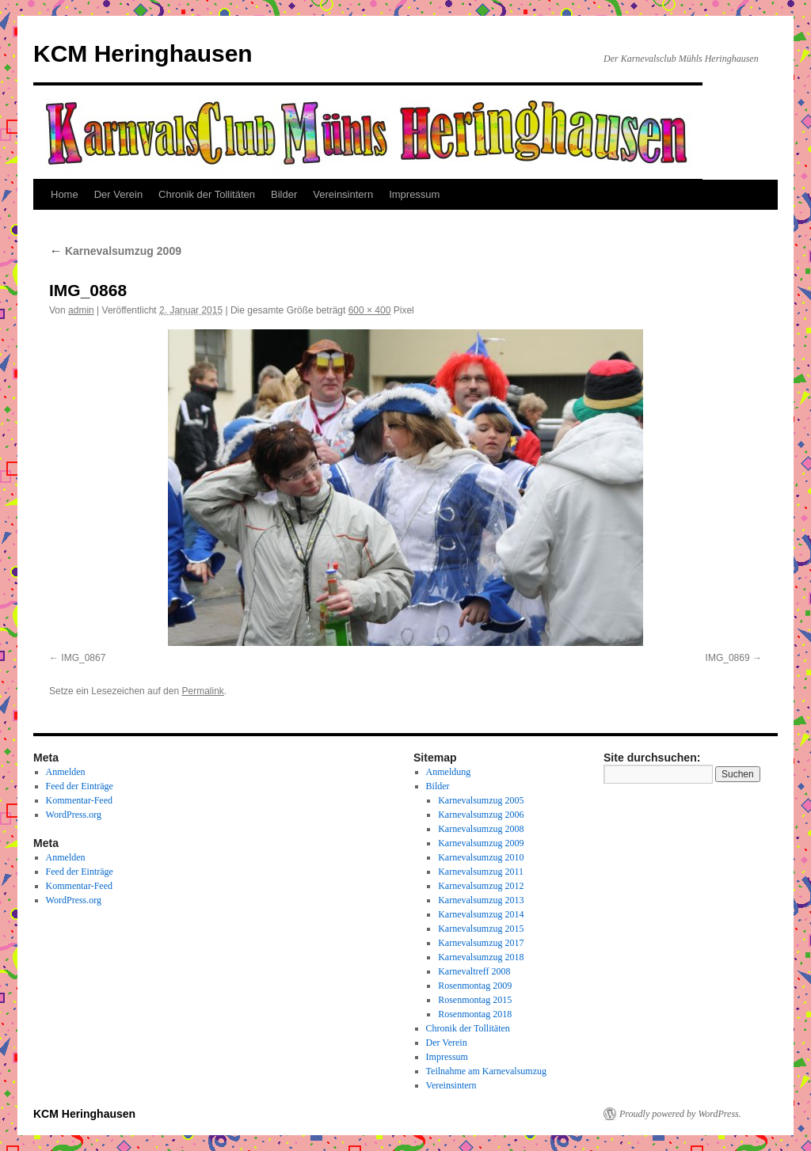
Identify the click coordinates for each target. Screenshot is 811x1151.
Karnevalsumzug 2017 (481, 942)
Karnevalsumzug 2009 (115, 251)
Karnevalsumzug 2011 (481, 871)
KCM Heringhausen (143, 53)
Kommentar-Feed (79, 800)
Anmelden (66, 771)
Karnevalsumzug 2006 (481, 814)
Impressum (414, 194)
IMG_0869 (728, 657)
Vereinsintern (343, 194)
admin (81, 310)
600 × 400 (369, 310)
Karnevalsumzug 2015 (481, 928)
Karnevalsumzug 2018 (481, 957)
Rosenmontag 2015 (475, 999)
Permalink (202, 691)
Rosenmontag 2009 (475, 985)
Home (64, 194)
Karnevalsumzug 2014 (481, 914)
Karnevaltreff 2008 (474, 971)
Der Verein (118, 194)
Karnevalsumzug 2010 (481, 857)
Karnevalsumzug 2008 (481, 828)
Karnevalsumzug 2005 (481, 800)
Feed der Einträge (79, 786)
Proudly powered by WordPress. (680, 1113)
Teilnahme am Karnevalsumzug (486, 1071)
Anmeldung (448, 771)
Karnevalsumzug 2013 (481, 900)
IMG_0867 (83, 657)
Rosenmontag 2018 (475, 1014)
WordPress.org (73, 814)
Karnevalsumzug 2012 (481, 885)
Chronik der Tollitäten (206, 194)
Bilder (284, 194)
